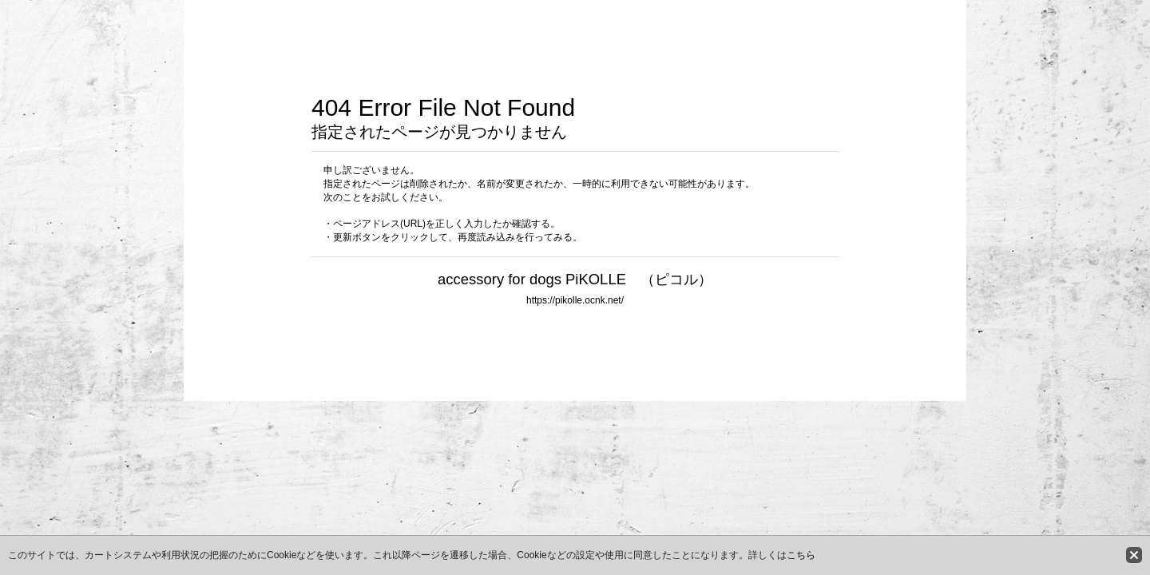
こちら (801, 555)
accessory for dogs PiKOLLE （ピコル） (575, 279)
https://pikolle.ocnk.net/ (575, 300)
